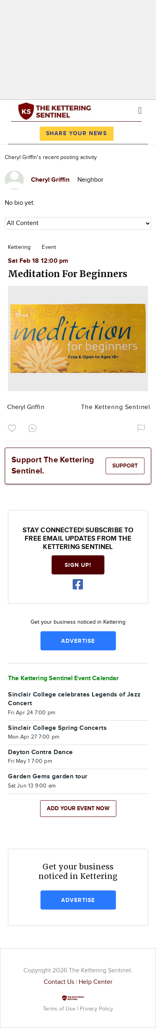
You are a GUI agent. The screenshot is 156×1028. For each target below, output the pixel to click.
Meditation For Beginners (67, 273)
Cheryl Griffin (25, 407)
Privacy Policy (96, 1008)
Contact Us (59, 982)
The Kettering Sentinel (115, 407)
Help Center (95, 982)
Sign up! (78, 565)
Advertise (78, 641)
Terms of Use (60, 1008)
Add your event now (78, 808)
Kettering (19, 247)
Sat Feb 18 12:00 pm (38, 261)
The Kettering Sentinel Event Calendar (63, 678)
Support (125, 465)
